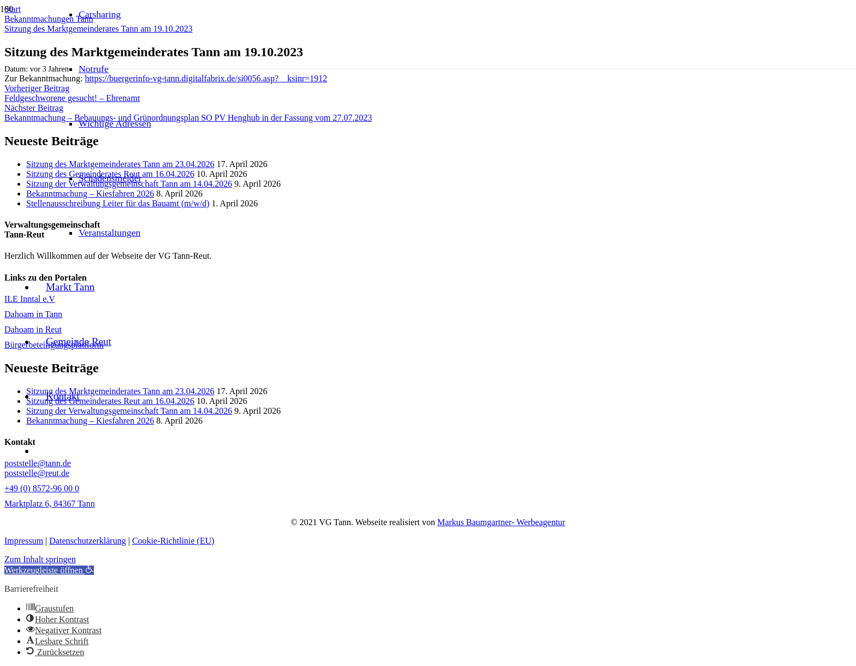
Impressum (23, 540)
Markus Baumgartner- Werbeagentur (501, 522)
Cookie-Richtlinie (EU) (173, 540)
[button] (49, 570)
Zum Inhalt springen (40, 559)
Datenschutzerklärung (87, 540)
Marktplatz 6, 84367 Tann (49, 503)
